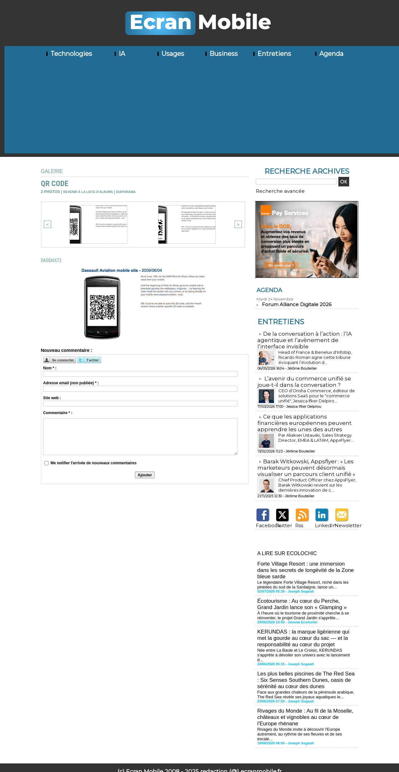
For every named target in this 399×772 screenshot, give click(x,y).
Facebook (263, 519)
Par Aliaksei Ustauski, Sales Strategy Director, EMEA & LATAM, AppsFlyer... (313, 433)
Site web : (52, 398)
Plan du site (178, 748)
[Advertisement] (202, 108)
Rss (297, 519)
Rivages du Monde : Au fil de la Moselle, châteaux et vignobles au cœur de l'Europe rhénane (305, 694)
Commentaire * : (57, 413)
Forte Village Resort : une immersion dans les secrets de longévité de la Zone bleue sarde (304, 562)
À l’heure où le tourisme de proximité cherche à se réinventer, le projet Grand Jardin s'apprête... (299, 604)
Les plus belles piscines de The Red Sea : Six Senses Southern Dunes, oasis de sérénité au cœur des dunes (304, 660)
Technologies (68, 53)
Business (221, 53)
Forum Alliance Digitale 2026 (293, 302)
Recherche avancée (272, 190)
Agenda (328, 53)
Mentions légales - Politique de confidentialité (199, 767)
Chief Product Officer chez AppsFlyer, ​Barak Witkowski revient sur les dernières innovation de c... (315, 479)
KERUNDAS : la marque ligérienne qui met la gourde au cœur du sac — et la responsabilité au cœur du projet (305, 625)
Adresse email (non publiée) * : (71, 383)
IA (119, 53)
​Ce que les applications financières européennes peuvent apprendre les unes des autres (305, 419)
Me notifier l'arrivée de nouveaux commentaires (93, 463)
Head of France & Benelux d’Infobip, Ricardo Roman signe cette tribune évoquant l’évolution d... (310, 354)
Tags (227, 748)
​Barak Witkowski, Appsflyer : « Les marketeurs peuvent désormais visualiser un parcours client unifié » (302, 463)
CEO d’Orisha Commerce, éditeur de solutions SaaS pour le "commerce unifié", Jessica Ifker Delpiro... (316, 392)
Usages (170, 53)
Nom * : (50, 368)
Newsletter (343, 519)
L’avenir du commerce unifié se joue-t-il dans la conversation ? (300, 379)
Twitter (281, 519)
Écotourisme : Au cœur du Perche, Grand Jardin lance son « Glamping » (303, 593)
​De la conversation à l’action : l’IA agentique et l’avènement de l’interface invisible (301, 338)
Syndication (209, 748)
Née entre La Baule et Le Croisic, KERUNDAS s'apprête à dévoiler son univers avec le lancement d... (306, 638)
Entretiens (271, 53)
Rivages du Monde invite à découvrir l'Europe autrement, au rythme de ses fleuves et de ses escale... (305, 707)
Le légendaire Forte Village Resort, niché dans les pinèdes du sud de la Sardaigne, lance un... (306, 575)
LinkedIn (322, 519)
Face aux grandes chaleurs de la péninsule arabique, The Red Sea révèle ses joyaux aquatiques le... (306, 673)
